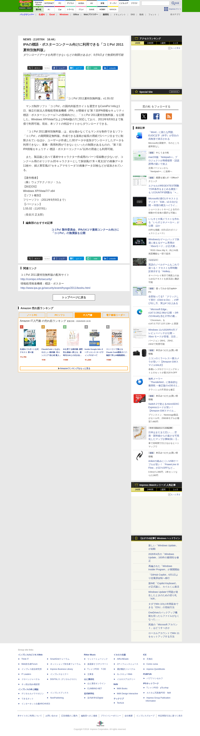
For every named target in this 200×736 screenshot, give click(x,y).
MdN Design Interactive (127, 693)
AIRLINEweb (123, 659)
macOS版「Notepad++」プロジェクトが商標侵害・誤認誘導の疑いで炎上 (163, 160)
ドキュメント (120, 14)
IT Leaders (26, 674)
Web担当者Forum (29, 664)
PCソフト (60, 315)
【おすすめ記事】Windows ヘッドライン (159, 538)
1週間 (163, 43)
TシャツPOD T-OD (96, 669)
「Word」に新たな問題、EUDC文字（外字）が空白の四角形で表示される (163, 135)
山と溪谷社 (89, 679)
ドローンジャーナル (30, 679)
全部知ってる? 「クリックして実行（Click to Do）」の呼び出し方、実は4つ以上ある (163, 300)
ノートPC (32, 315)
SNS (133, 14)
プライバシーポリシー (111, 716)
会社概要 (129, 716)
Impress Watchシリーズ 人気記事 (157, 485)
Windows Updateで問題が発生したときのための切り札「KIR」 (163, 595)
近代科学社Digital (95, 698)
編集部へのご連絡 (89, 716)
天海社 (150, 659)
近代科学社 (89, 693)
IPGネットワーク (151, 683)
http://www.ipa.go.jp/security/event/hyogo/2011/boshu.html (55, 287)
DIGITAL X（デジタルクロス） (64, 679)
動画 (141, 14)
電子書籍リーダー (115, 315)
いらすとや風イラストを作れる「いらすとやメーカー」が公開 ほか (163, 222)
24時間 (150, 43)
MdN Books (122, 688)
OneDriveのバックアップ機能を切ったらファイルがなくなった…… (163, 616)
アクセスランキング (150, 38)
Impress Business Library (61, 669)
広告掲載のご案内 (69, 716)
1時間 (137, 43)
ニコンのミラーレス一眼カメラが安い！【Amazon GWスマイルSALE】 (163, 361)
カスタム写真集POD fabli (159, 693)
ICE (145, 655)
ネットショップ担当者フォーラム (65, 664)
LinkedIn (112, 68)
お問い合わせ (51, 716)
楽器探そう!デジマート (97, 664)
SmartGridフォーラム (60, 659)
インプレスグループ (145, 716)
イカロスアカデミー (126, 679)
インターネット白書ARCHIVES (35, 704)
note (95, 68)
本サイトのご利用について (30, 716)
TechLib (120, 703)
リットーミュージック (97, 659)
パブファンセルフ (155, 678)
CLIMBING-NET (94, 688)
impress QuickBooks (156, 669)
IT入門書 (87, 315)
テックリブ (119, 698)
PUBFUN (147, 674)
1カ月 (175, 43)
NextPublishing (57, 698)
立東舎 (90, 674)
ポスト (37, 68)
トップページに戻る (74, 297)
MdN (116, 684)
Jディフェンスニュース (127, 664)
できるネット (27, 698)
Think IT (25, 659)
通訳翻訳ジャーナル (126, 669)
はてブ (78, 68)
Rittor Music (90, 655)
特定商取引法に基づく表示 (170, 716)
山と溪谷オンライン (96, 683)
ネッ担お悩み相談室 (30, 684)
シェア (62, 68)
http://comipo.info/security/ (36, 279)
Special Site (146, 92)
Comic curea (152, 664)
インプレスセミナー (59, 674)
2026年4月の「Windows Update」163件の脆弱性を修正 (163, 557)
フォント (152, 14)
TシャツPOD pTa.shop (158, 688)
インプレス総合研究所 (31, 669)
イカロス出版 (120, 655)
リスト (47, 68)
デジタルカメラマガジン (32, 693)
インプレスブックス (59, 693)
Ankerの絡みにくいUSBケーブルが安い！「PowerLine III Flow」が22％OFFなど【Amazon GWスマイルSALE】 (163, 468)
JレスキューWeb (124, 674)
